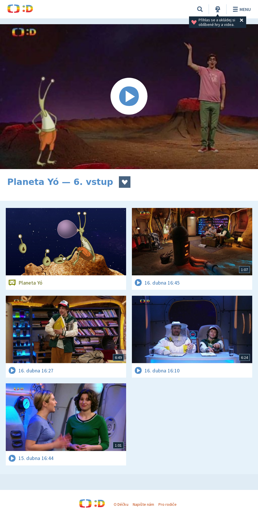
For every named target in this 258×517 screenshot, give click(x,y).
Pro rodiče (167, 504)
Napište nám (143, 504)
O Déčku (121, 504)
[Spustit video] (129, 96)
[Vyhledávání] (200, 9)
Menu (241, 9)
